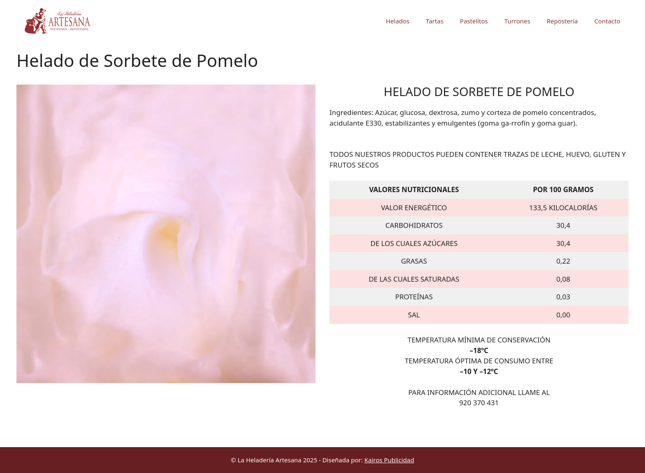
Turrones (517, 21)
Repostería (562, 21)
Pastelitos (474, 21)
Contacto (607, 21)
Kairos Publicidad (389, 460)
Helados (397, 21)
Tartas (434, 21)
